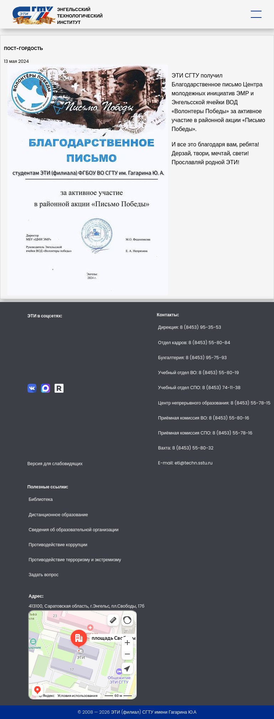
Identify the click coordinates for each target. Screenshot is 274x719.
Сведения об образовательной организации (73, 530)
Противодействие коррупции (58, 545)
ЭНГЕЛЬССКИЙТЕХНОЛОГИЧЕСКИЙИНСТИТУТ (80, 15)
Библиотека (40, 499)
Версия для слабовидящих (55, 464)
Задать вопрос (44, 575)
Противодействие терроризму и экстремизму (75, 560)
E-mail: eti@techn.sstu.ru (185, 463)
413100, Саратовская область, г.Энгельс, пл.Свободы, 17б (86, 606)
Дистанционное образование (58, 515)
